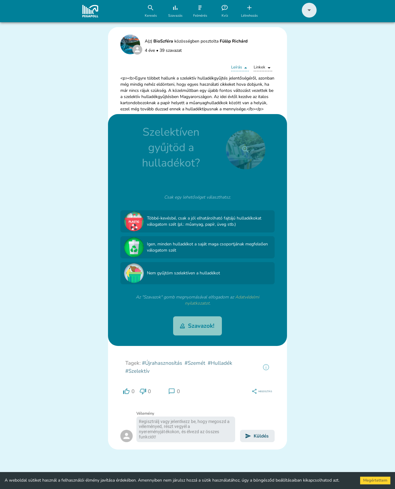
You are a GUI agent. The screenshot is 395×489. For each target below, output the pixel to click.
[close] (245, 149)
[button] (309, 16)
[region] (266, 367)
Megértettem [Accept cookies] (375, 480)
